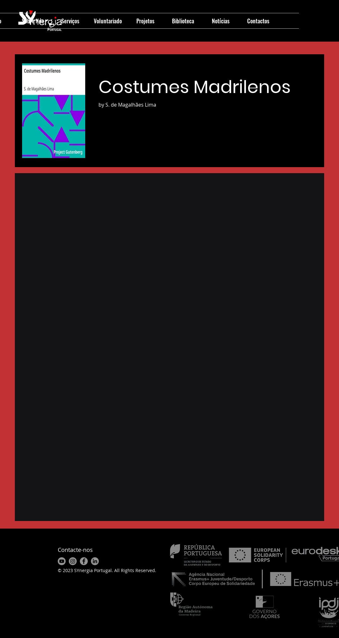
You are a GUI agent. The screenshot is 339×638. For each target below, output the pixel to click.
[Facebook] (84, 561)
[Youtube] (62, 561)
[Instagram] (73, 561)
